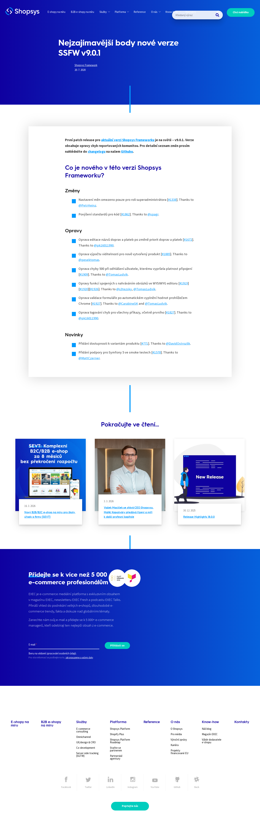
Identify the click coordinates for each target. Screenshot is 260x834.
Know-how (173, 12)
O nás (156, 12)
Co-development (85, 747)
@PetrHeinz (87, 205)
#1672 (188, 239)
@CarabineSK (128, 303)
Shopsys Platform (120, 728)
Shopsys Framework (86, 65)
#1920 (84, 289)
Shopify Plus (117, 734)
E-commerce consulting (83, 730)
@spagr (153, 214)
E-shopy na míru (56, 12)
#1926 (94, 289)
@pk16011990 (104, 245)
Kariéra (175, 745)
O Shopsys (177, 728)
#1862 (125, 214)
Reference (140, 12)
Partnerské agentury (116, 757)
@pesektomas (89, 260)
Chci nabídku (241, 12)
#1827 (170, 312)
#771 (144, 343)
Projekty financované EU (179, 752)
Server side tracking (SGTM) (87, 754)
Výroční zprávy (179, 739)
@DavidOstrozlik (178, 343)
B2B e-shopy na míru (82, 12)
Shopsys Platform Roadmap (120, 741)
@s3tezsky (124, 289)
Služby (104, 12)
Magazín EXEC (210, 734)
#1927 (96, 303)
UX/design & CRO (86, 742)
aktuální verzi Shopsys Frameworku (127, 140)
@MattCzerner (89, 358)
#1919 (183, 283)
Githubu (127, 151)
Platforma (122, 12)
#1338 (172, 200)
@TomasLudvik (117, 274)
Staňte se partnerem (116, 749)
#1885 (166, 254)
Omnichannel (83, 737)
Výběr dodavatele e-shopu (211, 741)
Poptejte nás (130, 806)
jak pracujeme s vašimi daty (79, 657)
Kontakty (190, 12)
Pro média (176, 734)
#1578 (156, 352)
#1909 (84, 274)
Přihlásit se (117, 645)
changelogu (96, 151)
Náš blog (206, 728)
